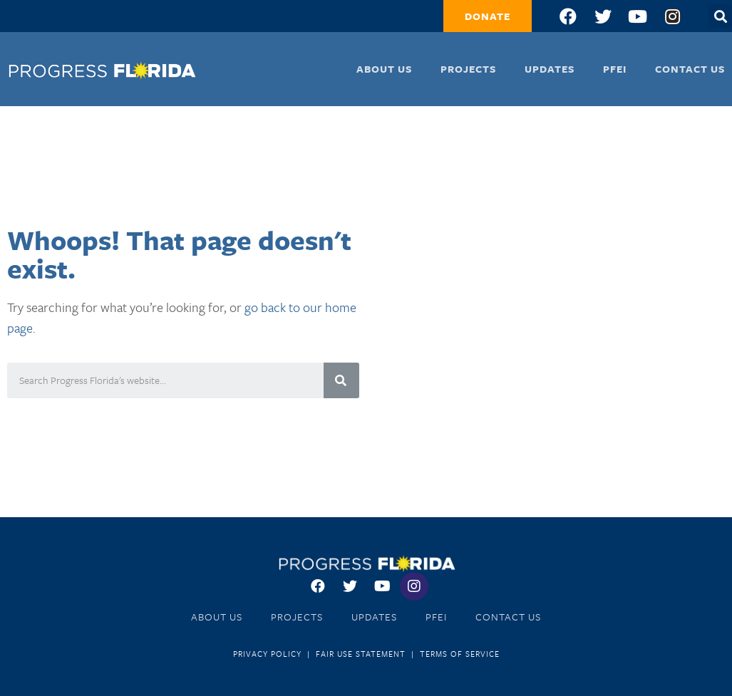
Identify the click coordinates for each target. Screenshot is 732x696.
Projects (468, 68)
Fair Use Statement (361, 654)
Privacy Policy (267, 654)
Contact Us (690, 68)
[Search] (341, 380)
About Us (384, 68)
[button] (487, 16)
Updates (549, 68)
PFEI (615, 68)
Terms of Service (460, 654)
